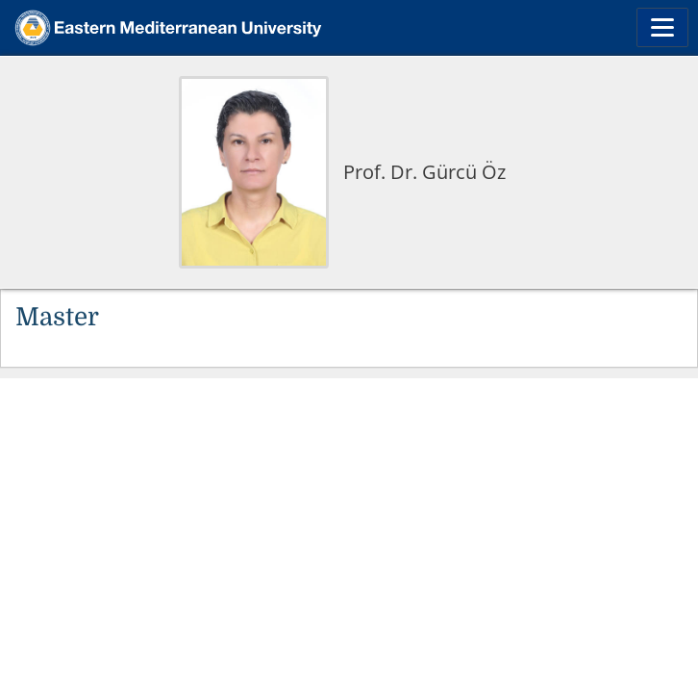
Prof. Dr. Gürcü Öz (424, 172)
